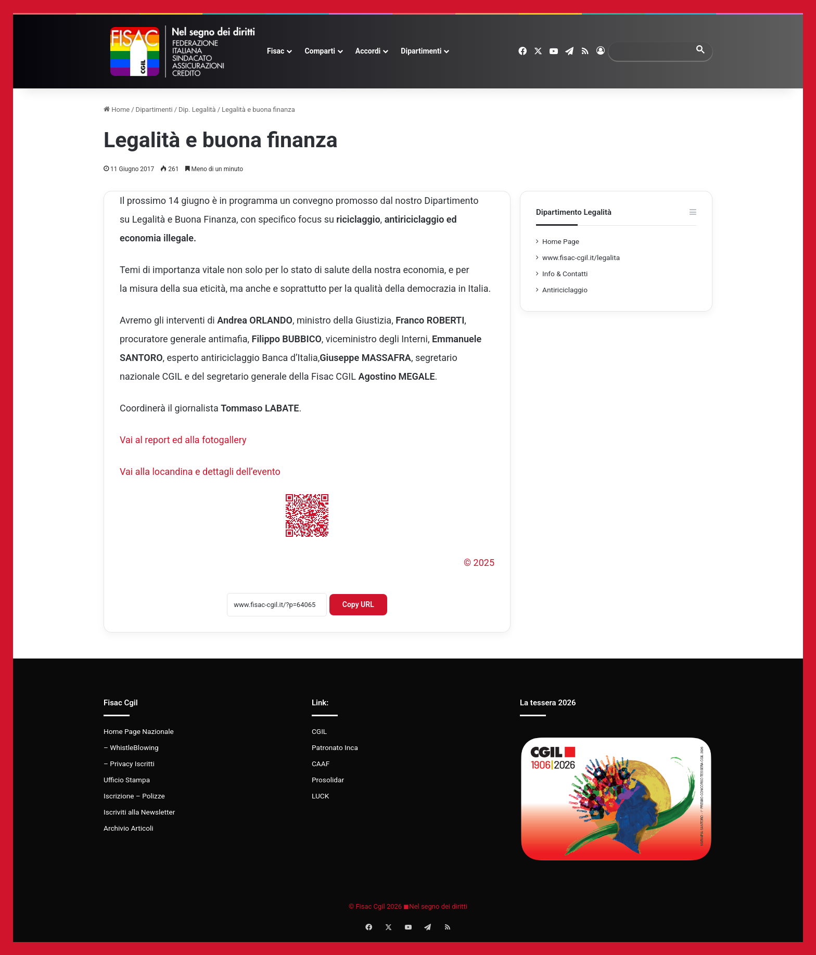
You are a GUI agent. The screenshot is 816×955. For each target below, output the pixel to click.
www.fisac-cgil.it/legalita (581, 257)
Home (117, 109)
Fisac (275, 51)
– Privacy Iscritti (129, 763)
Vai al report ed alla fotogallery (183, 439)
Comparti (319, 51)
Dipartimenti (421, 51)
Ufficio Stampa (127, 780)
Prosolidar (328, 780)
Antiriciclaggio (565, 290)
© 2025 (479, 562)
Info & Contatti (565, 273)
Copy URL (358, 604)
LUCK (320, 796)
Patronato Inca (335, 747)
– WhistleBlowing (131, 747)
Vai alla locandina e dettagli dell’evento (200, 471)
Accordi (367, 51)
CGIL (319, 731)
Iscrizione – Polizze (134, 796)
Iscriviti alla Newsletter (139, 812)
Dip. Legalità (197, 109)
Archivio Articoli (129, 828)
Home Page (560, 241)
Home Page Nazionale (139, 731)
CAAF (320, 763)
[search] (651, 51)
